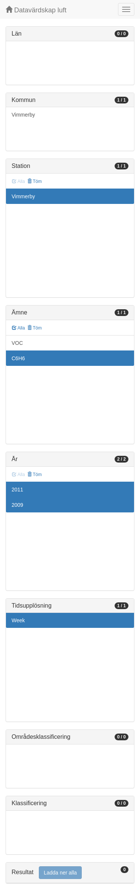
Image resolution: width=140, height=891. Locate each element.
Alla (18, 328)
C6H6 (18, 358)
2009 (17, 505)
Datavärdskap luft (36, 10)
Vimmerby (23, 115)
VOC (17, 343)
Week (18, 620)
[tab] (70, 873)
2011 (17, 490)
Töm (34, 181)
